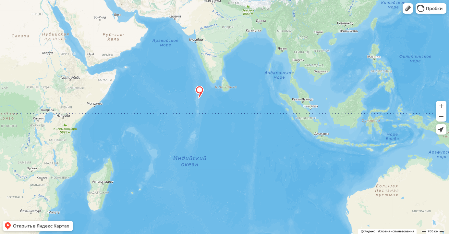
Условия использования (396, 231)
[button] (408, 8)
